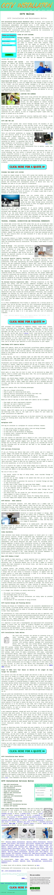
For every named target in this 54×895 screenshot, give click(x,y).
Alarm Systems (29, 855)
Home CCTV (49, 846)
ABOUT (39, 10)
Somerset (22, 861)
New (13, 883)
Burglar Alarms (39, 855)
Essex (28, 861)
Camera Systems (20, 845)
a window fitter (25, 813)
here (6, 777)
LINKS (35, 10)
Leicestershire (47, 861)
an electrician (40, 818)
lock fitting (11, 816)
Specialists (22, 883)
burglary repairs (29, 823)
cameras (12, 63)
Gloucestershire (6, 861)
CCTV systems (19, 769)
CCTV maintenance (12, 658)
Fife (50, 859)
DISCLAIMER (49, 10)
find (6, 759)
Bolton (26, 333)
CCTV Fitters (11, 843)
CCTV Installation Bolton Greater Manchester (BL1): (17, 21)
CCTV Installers (8, 883)
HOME (31, 10)
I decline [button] (37, 888)
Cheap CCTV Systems (7, 845)
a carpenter (36, 815)
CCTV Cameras (30, 845)
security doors (19, 815)
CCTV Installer (21, 850)
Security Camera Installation (15, 841)
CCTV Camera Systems (42, 845)
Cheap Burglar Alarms (17, 856)
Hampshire (4, 862)
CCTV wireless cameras (26, 642)
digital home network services (33, 816)
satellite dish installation (10, 820)
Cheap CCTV (48, 843)
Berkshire (44, 859)
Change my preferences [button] (35, 890)
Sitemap (2, 883)
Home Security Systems (39, 853)
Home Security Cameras (36, 846)
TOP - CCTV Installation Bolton (11, 870)
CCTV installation (33, 341)
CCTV (21, 81)
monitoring (12, 587)
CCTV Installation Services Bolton (17, 781)
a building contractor (46, 821)
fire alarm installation (35, 820)
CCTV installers (48, 333)
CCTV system (40, 25)
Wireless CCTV (39, 843)
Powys (16, 859)
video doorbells (29, 551)
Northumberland (36, 861)
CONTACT (43, 10)
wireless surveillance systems (32, 639)
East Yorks (24, 859)
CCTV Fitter (19, 855)
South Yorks (35, 859)
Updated (17, 883)
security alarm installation (18, 818)
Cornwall (15, 861)
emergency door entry (23, 821)
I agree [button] (32, 888)
